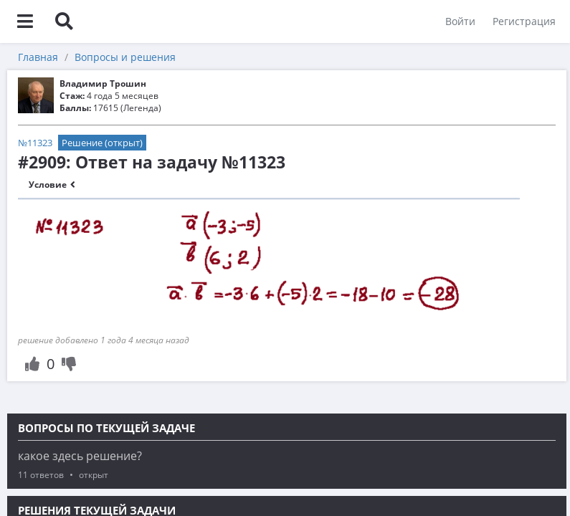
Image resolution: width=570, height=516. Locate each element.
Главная (38, 57)
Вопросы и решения (125, 57)
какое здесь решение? (80, 456)
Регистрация (524, 21)
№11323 (35, 142)
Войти (460, 21)
